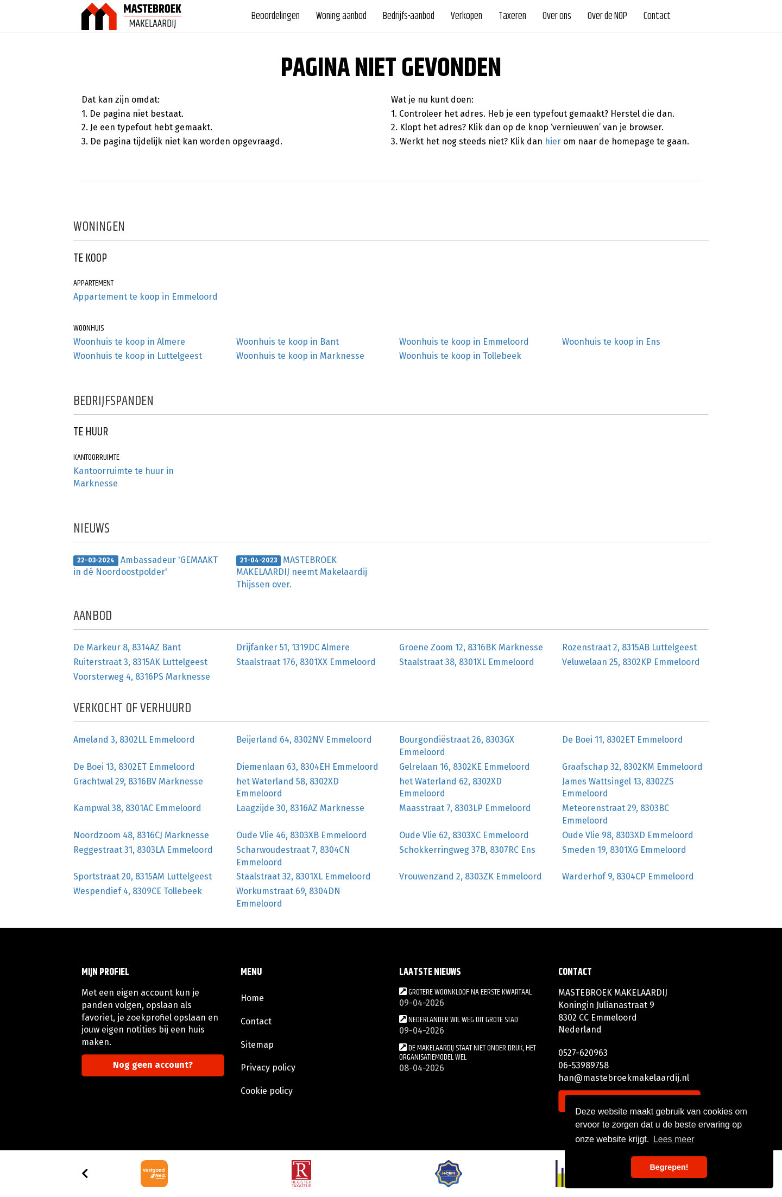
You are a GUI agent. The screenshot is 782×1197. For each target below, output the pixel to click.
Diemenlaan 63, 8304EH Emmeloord (307, 767)
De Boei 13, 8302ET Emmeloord (134, 767)
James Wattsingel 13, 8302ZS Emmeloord (618, 787)
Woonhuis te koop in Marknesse (300, 356)
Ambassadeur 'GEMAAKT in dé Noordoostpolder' (145, 566)
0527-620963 (583, 1053)
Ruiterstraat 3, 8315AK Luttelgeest (140, 662)
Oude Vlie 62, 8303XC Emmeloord (464, 835)
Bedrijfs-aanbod (408, 16)
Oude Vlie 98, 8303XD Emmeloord (627, 835)
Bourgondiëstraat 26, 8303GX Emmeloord (456, 745)
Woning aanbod (341, 16)
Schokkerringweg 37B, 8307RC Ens (467, 850)
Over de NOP (607, 16)
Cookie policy (267, 1091)
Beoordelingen (275, 16)
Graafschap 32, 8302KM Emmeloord (632, 767)
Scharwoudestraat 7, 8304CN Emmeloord (293, 856)
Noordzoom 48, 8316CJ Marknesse (141, 835)
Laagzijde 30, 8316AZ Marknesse (300, 808)
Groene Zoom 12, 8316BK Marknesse (471, 647)
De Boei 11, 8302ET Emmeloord (622, 739)
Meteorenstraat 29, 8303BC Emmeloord (615, 814)
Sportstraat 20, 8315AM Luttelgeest (142, 876)
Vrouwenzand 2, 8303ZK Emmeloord (470, 876)
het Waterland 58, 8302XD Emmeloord (287, 787)
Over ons (557, 16)
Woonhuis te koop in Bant (287, 342)
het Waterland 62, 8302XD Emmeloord (450, 787)
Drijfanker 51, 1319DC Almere (293, 647)
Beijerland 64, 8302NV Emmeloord (304, 739)
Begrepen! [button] (668, 1167)
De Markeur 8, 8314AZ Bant (127, 647)
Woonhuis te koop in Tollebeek (460, 356)
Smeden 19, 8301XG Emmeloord (624, 850)
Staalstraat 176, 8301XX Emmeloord (306, 662)
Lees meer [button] (674, 1139)
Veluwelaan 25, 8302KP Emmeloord (631, 662)
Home (252, 998)
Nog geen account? (153, 1065)
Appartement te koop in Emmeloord (145, 297)
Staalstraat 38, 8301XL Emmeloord (466, 662)
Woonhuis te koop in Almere (129, 342)
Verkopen (466, 16)
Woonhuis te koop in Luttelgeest (137, 356)
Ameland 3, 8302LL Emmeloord (134, 739)
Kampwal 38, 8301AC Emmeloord (137, 808)
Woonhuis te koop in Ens (611, 342)
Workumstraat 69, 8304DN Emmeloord (288, 897)
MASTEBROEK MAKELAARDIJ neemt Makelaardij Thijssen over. (301, 572)
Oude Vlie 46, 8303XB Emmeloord (301, 835)
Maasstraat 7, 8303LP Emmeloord (465, 808)
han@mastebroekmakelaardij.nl (623, 1078)
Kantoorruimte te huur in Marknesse (123, 477)
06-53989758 (583, 1065)
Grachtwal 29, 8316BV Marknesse (138, 781)
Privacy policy (268, 1067)
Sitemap (257, 1045)
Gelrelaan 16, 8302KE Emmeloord (464, 767)
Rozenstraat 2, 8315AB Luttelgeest (629, 647)
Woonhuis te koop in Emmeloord (464, 342)
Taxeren (512, 16)
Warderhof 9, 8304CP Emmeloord (628, 876)
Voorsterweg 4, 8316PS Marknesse (141, 677)
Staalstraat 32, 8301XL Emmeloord (303, 876)
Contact (657, 16)
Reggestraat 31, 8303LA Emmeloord (143, 850)
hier (553, 141)
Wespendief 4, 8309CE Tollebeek (137, 891)
